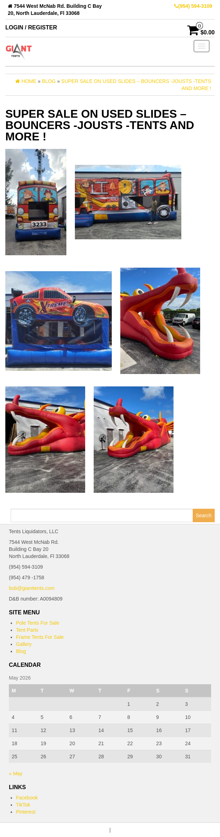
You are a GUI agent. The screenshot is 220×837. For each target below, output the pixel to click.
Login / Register (31, 27)
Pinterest (25, 812)
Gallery (24, 644)
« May (15, 773)
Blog (21, 651)
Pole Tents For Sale (37, 623)
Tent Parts (27, 630)
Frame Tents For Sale (40, 637)
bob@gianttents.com (32, 588)
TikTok (23, 805)
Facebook (27, 797)
